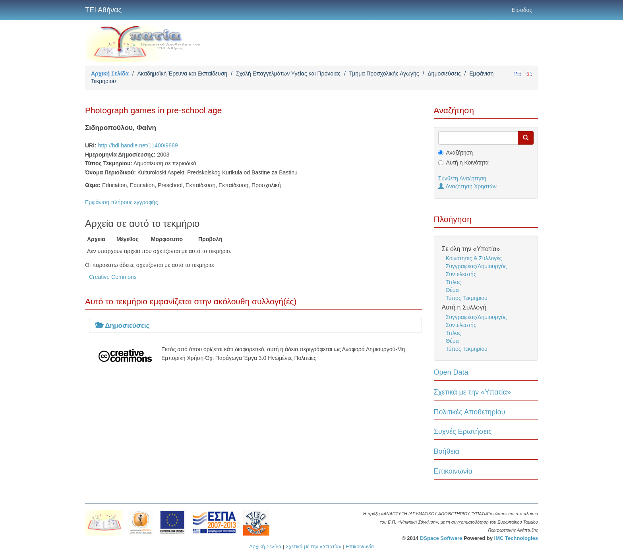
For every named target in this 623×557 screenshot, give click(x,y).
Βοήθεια (446, 451)
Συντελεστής (461, 274)
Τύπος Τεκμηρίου (467, 298)
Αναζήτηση (459, 152)
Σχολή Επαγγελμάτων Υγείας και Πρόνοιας (288, 73)
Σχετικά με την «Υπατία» (472, 392)
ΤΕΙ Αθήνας (103, 10)
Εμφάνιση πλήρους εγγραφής (121, 202)
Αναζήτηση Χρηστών (467, 186)
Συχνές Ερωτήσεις (463, 431)
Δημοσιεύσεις (444, 73)
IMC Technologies (516, 538)
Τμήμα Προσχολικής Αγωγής (384, 73)
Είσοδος (522, 10)
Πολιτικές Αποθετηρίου (469, 412)
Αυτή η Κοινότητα (467, 162)
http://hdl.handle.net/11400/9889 (138, 145)
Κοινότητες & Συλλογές (474, 258)
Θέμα (452, 290)
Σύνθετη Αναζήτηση (462, 178)
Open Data (451, 372)
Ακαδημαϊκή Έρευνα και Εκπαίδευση (182, 73)
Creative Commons (113, 277)
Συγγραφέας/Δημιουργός (476, 266)
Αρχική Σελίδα (110, 73)
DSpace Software (441, 538)
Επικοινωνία (453, 471)
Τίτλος (453, 282)
